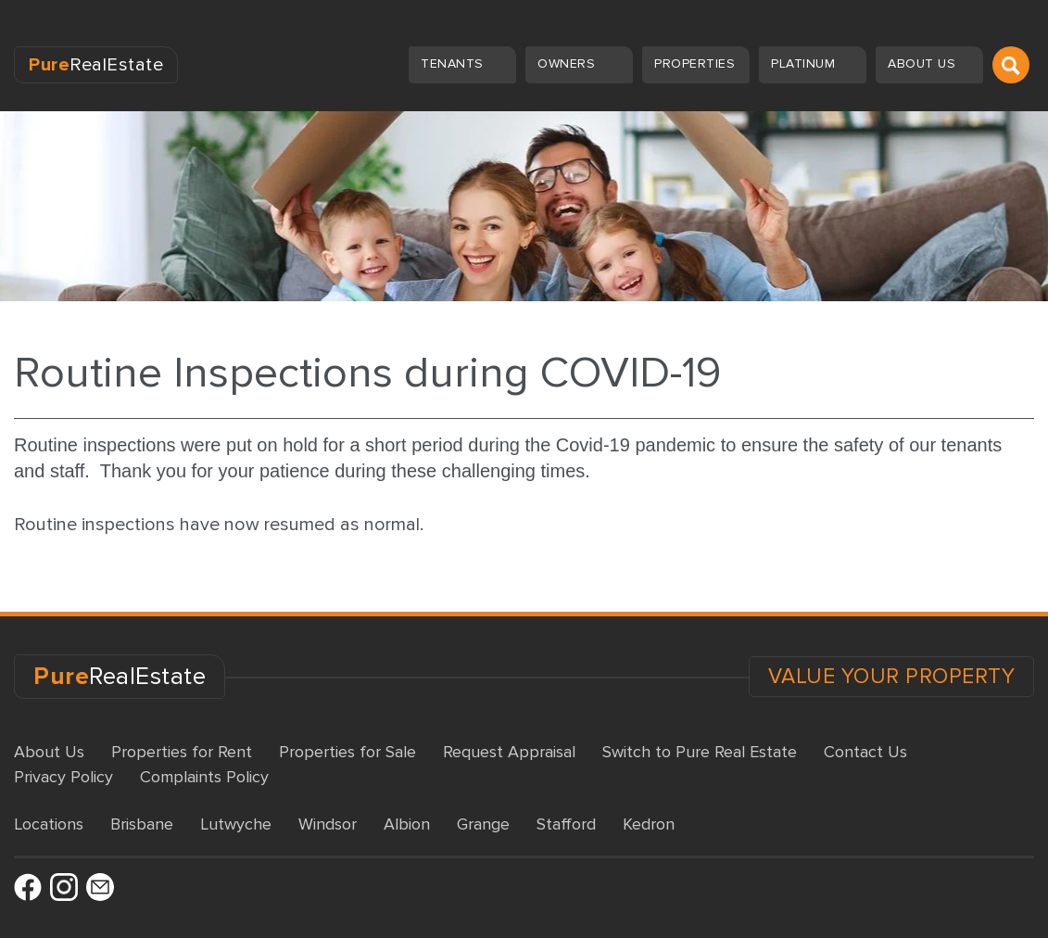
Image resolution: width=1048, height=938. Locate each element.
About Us (49, 752)
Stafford (566, 824)
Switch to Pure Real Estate (699, 752)
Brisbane (141, 824)
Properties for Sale (347, 752)
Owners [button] (568, 63)
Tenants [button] (454, 63)
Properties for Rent (181, 752)
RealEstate (96, 65)
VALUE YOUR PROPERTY (892, 677)
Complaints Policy (204, 777)
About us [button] (924, 63)
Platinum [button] (805, 63)
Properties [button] (696, 63)
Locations (48, 824)
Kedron (649, 824)
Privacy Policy (63, 777)
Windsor (327, 824)
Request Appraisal (509, 752)
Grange (483, 824)
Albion (407, 824)
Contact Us (865, 752)
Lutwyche (235, 824)
